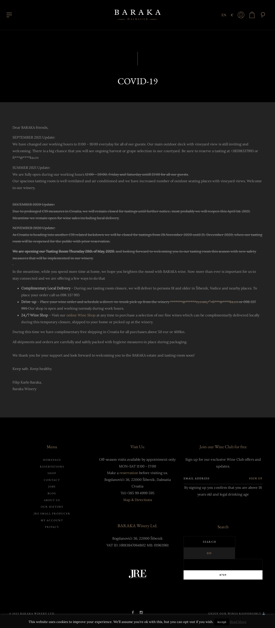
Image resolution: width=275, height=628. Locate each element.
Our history (52, 507)
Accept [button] (221, 622)
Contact (52, 480)
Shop (52, 473)
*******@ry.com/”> (204, 302)
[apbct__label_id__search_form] (223, 565)
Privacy (52, 527)
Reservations (52, 467)
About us (52, 500)
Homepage (52, 460)
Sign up (255, 479)
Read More (238, 622)
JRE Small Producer (52, 514)
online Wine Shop (81, 315)
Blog (52, 494)
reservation (129, 473)
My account (52, 521)
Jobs (52, 487)
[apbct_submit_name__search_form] (223, 575)
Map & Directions (137, 500)
